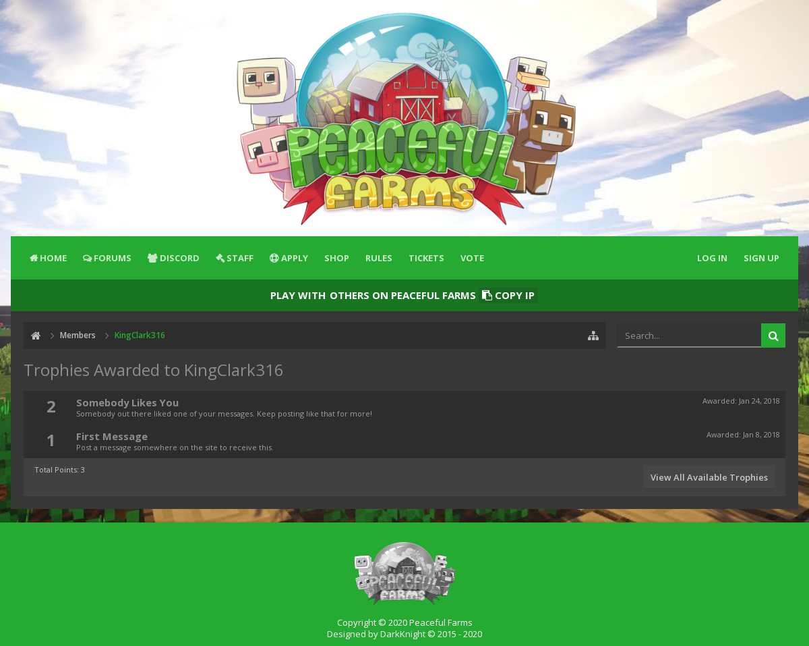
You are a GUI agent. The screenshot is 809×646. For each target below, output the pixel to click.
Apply (294, 258)
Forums (112, 258)
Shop (336, 258)
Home (53, 258)
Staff (240, 258)
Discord (180, 258)
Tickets (426, 258)
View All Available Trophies (709, 477)
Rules (378, 258)
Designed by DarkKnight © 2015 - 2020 (404, 634)
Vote (472, 258)
